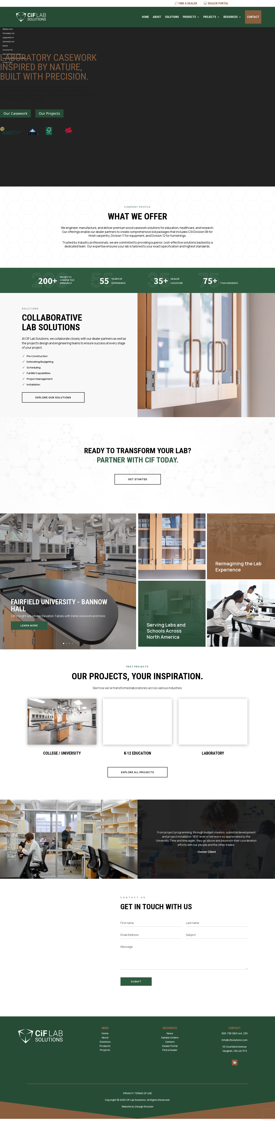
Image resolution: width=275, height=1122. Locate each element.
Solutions (172, 17)
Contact (253, 17)
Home (145, 17)
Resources (230, 17)
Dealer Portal (169, 1046)
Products (189, 17)
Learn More (29, 625)
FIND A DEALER (188, 3)
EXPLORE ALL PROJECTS (137, 772)
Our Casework (15, 113)
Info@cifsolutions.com (234, 1040)
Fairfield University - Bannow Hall (59, 605)
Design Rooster (144, 1106)
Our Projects (49, 113)
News (170, 1033)
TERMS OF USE (143, 1093)
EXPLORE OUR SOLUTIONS (53, 397)
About (157, 17)
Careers (170, 1041)
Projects (209, 17)
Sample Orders (170, 1037)
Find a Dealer (169, 1050)
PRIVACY (128, 1093)
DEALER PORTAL (218, 3)
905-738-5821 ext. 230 (235, 1033)
